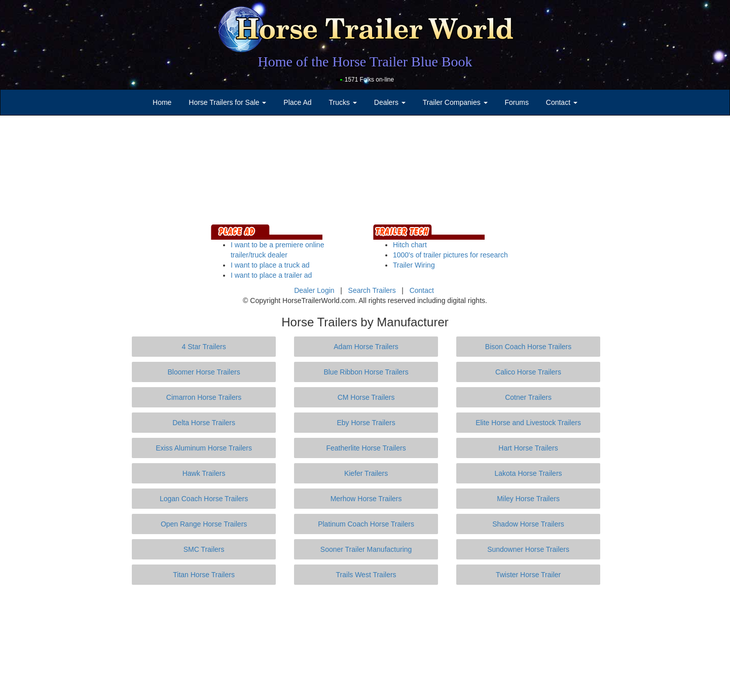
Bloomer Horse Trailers (204, 372)
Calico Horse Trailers (528, 372)
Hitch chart (410, 245)
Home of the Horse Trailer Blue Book (365, 61)
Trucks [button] (343, 102)
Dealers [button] (390, 102)
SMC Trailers (204, 549)
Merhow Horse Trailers (366, 499)
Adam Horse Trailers (366, 347)
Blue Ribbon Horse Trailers (365, 372)
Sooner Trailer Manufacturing (366, 549)
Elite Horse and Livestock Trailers (528, 423)
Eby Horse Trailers (366, 423)
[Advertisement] (365, 630)
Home (162, 102)
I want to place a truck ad (270, 265)
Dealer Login (314, 290)
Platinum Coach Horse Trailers (366, 524)
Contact (422, 290)
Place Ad (297, 102)
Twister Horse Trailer (528, 575)
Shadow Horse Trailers (528, 524)
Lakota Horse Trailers (528, 473)
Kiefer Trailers (366, 473)
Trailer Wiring (414, 265)
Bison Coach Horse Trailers (528, 347)
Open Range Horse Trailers (204, 524)
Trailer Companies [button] (455, 102)
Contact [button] (561, 102)
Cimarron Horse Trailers (204, 397)
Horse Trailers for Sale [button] (227, 102)
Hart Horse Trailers (528, 448)
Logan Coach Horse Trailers (204, 499)
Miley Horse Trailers (528, 499)
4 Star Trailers (204, 347)
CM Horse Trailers (366, 397)
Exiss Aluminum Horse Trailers (204, 448)
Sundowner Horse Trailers (528, 549)
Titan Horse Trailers (204, 575)
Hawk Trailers (204, 473)
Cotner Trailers (528, 397)
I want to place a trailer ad (271, 275)
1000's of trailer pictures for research (450, 255)
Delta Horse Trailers (203, 423)
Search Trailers (372, 290)
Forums (516, 102)
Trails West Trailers (366, 575)
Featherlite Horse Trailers (366, 448)
